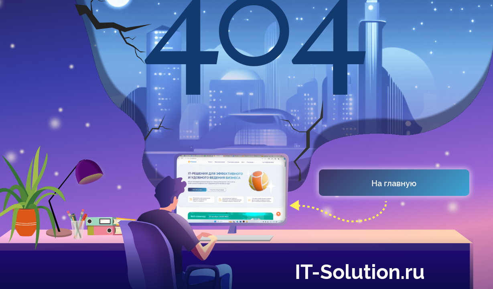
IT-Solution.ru (360, 270)
